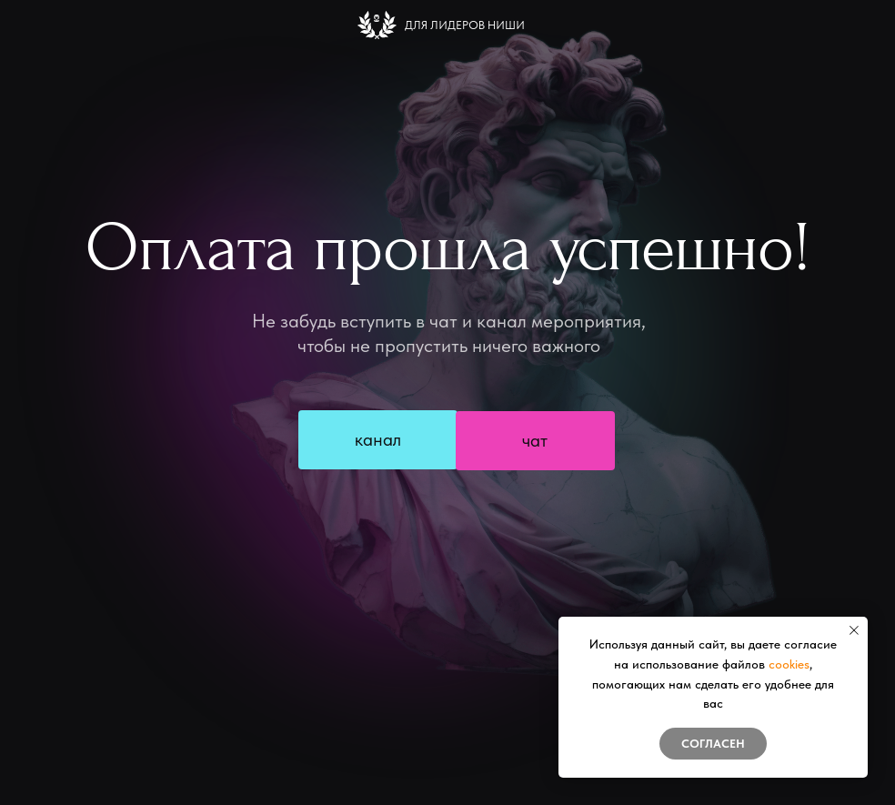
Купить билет (461, 507)
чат (535, 440)
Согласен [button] (713, 743)
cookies (789, 664)
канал (378, 439)
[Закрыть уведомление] (854, 630)
